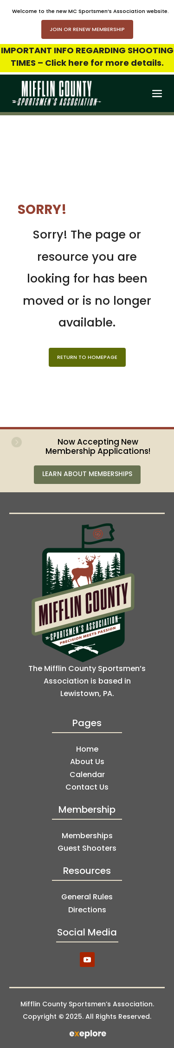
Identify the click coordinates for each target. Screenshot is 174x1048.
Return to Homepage (87, 357)
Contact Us (87, 787)
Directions (87, 909)
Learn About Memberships (87, 473)
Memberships (87, 835)
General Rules (87, 896)
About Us (87, 761)
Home (87, 749)
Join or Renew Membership (87, 29)
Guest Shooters (87, 848)
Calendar (87, 774)
